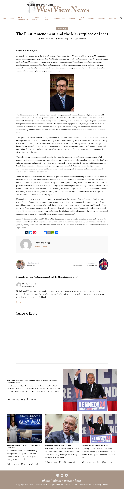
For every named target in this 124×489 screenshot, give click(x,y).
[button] (121, 18)
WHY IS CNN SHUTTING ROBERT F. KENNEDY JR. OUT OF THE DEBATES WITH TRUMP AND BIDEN (32, 382)
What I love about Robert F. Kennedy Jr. (95, 445)
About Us (68, 480)
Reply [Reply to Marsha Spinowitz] (18, 302)
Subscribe (57, 480)
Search (78, 480)
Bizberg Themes (101, 484)
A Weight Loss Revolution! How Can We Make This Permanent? (23, 446)
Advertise (46, 480)
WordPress (78, 484)
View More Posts (41, 246)
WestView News (46, 38)
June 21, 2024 (13, 399)
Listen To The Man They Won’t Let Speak (58, 445)
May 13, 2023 (62, 38)
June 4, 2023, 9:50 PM (28, 286)
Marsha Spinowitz (29, 284)
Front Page (62, 28)
